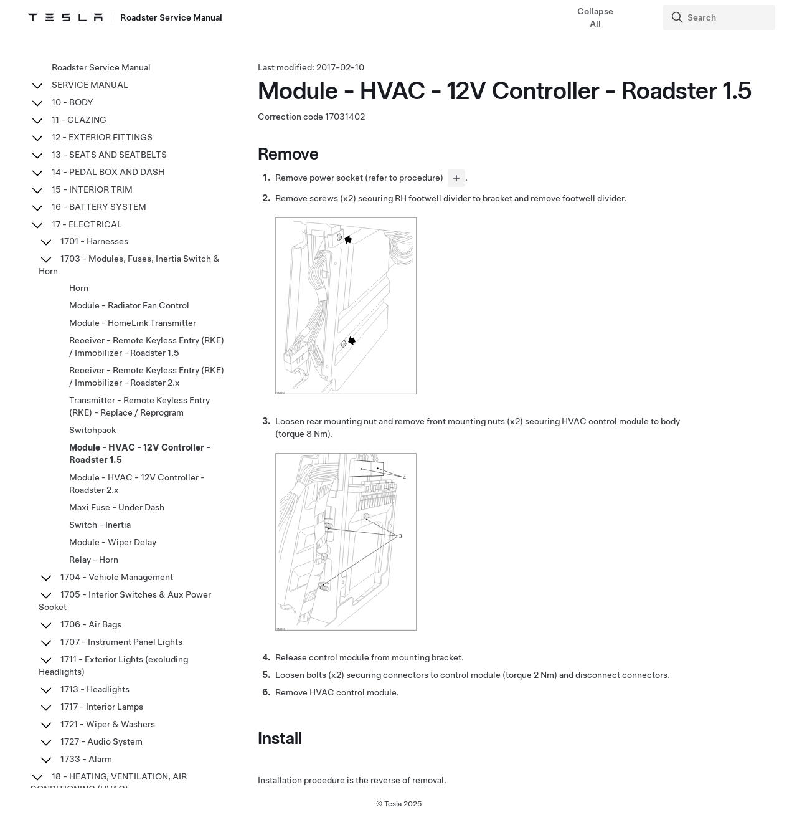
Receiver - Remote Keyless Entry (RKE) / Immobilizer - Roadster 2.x (146, 376)
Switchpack (92, 430)
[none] (346, 393)
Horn (78, 288)
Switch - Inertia (100, 525)
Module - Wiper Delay (112, 542)
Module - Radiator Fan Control (129, 305)
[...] (456, 179)
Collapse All (595, 17)
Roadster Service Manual (101, 67)
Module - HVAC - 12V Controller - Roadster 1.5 (139, 453)
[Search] (720, 17)
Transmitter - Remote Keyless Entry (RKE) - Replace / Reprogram (139, 406)
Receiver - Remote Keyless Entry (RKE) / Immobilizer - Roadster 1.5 (146, 346)
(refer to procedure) (404, 178)
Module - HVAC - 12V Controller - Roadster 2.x (137, 483)
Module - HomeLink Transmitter (132, 323)
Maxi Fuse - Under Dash (116, 507)
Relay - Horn (93, 560)
